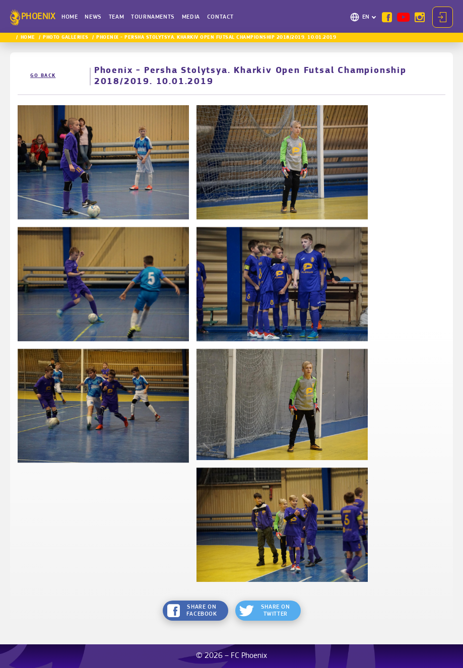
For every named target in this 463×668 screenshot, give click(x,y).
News (93, 17)
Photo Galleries (66, 37)
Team (116, 17)
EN (366, 17)
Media (191, 17)
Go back (43, 76)
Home (69, 17)
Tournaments (153, 17)
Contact (220, 17)
